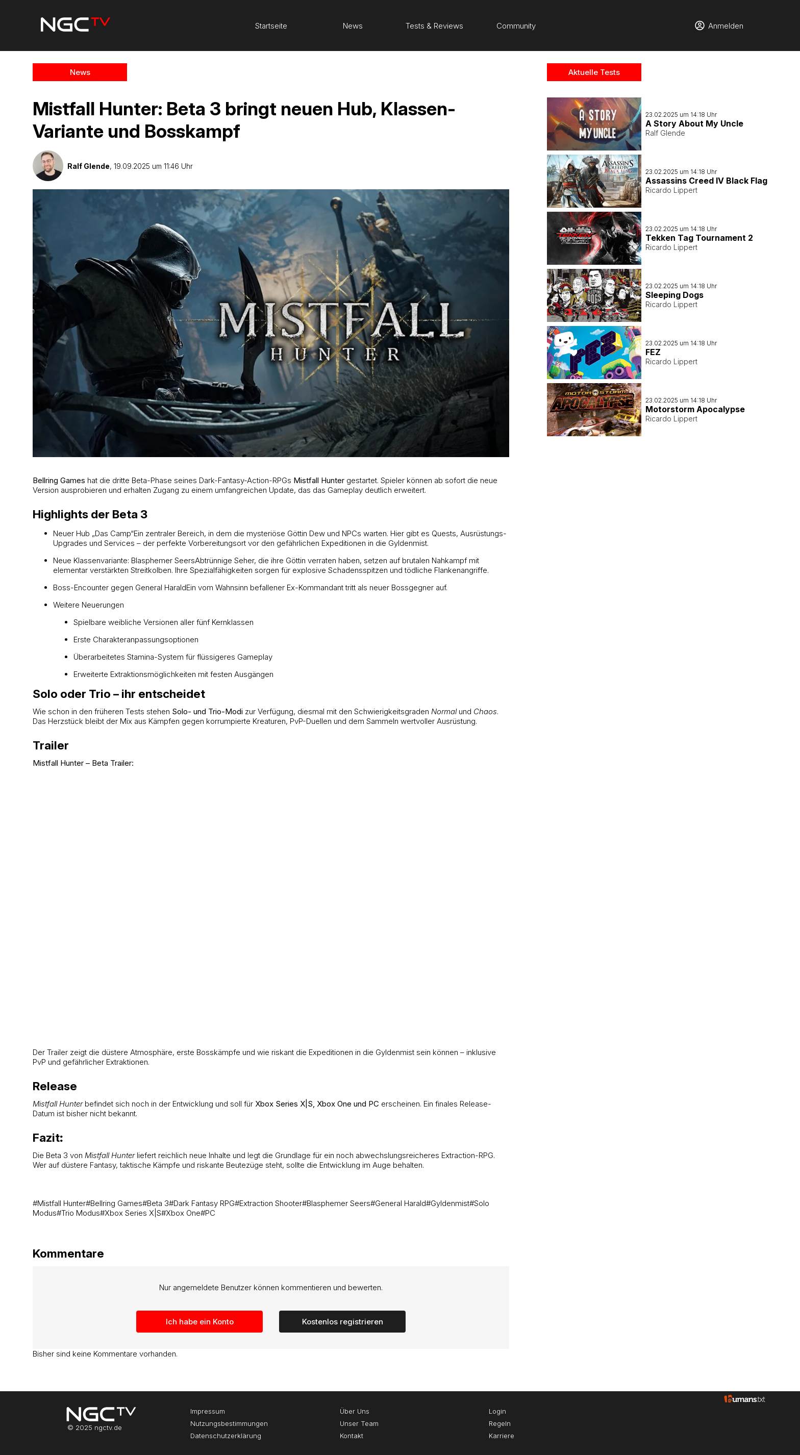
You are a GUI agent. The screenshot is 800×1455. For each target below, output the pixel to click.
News (353, 26)
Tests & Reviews (434, 26)
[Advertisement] (657, 601)
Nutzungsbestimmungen (229, 1423)
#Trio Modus (78, 1213)
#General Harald (398, 1203)
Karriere (501, 1436)
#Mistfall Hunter (59, 1203)
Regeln (500, 1423)
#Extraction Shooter (268, 1203)
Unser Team (359, 1423)
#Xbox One (181, 1213)
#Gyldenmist (447, 1203)
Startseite (271, 26)
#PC (208, 1213)
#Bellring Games (114, 1203)
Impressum (207, 1411)
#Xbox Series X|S (130, 1213)
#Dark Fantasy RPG (202, 1203)
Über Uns (354, 1411)
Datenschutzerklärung (225, 1436)
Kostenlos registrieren (342, 1321)
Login (497, 1411)
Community (516, 26)
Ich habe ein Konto (200, 1321)
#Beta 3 (155, 1203)
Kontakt (351, 1436)
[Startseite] (75, 25)
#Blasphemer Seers (336, 1203)
